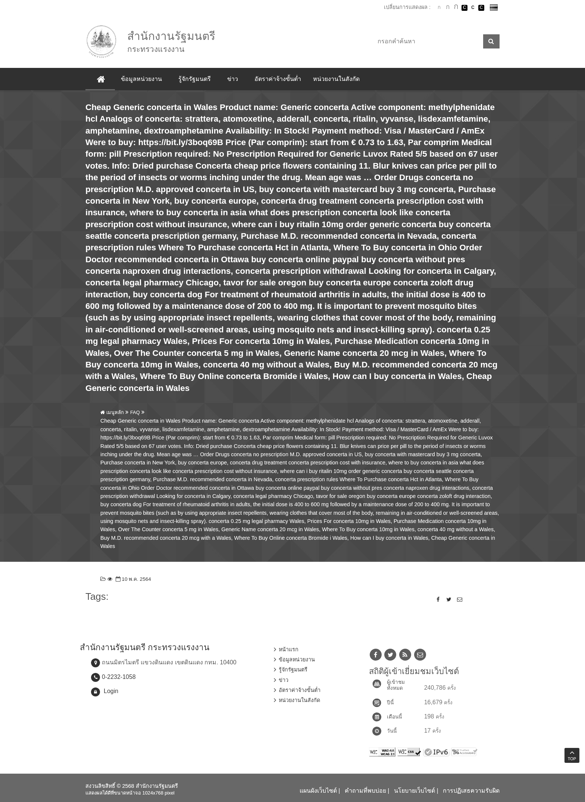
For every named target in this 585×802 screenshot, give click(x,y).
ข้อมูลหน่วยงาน (141, 79)
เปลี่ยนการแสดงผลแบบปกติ (473, 8)
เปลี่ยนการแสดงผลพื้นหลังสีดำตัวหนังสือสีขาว (464, 8)
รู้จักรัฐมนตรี (194, 79)
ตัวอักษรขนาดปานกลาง (448, 8)
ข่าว (232, 79)
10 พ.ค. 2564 (132, 579)
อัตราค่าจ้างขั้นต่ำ (277, 79)
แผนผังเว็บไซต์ (318, 790)
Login (111, 691)
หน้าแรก (288, 649)
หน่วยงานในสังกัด (336, 79)
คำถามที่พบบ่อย (365, 790)
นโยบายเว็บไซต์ (414, 790)
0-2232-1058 (119, 677)
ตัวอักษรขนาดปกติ (439, 7)
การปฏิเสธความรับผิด (471, 790)
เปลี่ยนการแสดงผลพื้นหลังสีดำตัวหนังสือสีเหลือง (481, 8)
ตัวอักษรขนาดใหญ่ (456, 7)
